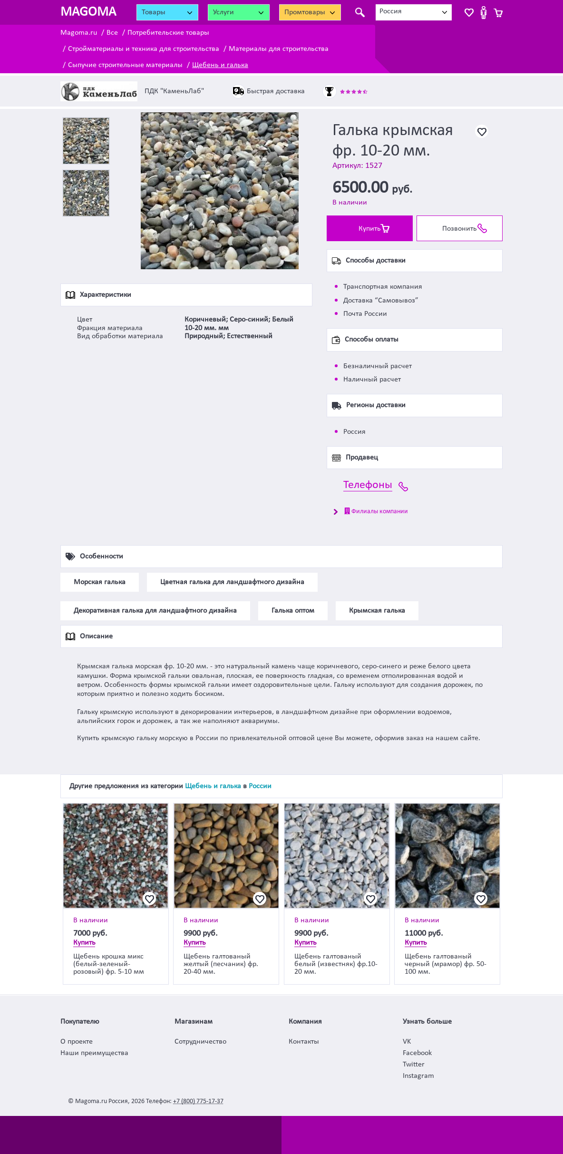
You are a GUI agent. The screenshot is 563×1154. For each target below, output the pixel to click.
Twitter (414, 1064)
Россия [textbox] (390, 11)
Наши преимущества (94, 1053)
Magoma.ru (78, 33)
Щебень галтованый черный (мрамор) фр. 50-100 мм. (445, 964)
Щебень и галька (220, 65)
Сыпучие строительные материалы (125, 65)
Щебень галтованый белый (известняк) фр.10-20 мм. (336, 964)
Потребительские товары (168, 33)
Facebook (417, 1053)
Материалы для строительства (279, 49)
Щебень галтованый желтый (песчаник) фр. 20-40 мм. (221, 964)
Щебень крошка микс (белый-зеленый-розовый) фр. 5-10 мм (108, 964)
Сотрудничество (200, 1042)
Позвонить (459, 229)
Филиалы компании (376, 511)
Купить (370, 229)
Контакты (304, 1042)
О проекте (76, 1042)
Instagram (418, 1076)
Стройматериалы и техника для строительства (143, 49)
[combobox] (414, 12)
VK (407, 1042)
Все (112, 33)
